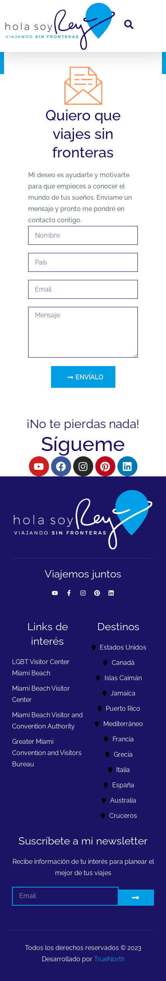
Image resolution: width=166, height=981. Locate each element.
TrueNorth (109, 959)
